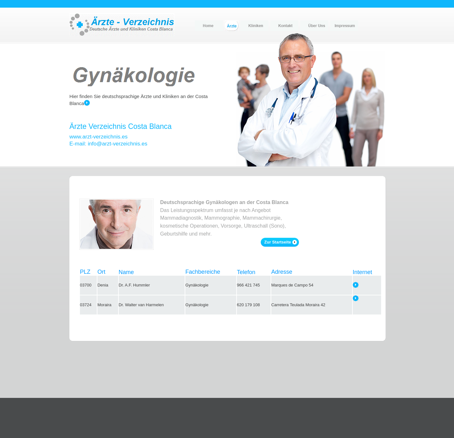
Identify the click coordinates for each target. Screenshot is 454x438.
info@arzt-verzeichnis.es (117, 144)
